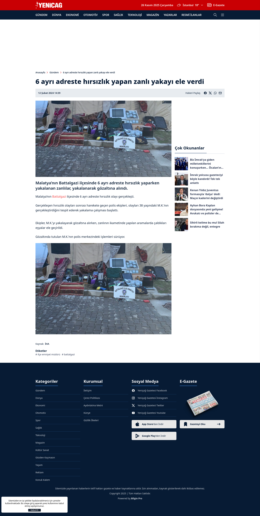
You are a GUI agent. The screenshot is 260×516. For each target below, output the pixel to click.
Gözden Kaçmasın (45, 457)
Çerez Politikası (92, 397)
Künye (87, 412)
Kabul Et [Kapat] (34, 510)
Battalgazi (59, 196)
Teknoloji (135, 15)
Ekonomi (72, 15)
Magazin (153, 15)
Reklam (39, 472)
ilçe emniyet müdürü (49, 354)
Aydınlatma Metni (93, 405)
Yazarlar (170, 15)
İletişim (88, 390)
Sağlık (118, 15)
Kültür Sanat (42, 450)
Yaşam (39, 465)
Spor (105, 15)
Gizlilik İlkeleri (91, 420)
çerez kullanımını (50, 503)
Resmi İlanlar (192, 15)
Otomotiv (90, 15)
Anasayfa (40, 72)
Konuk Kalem (42, 479)
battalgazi (69, 354)
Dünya (56, 15)
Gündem (41, 15)
